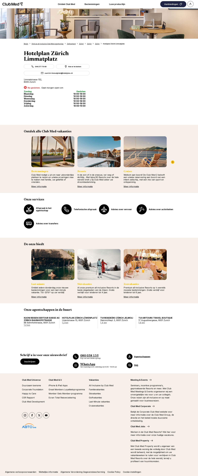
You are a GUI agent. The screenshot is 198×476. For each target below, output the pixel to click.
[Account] (190, 4)
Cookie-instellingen (132, 472)
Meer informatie (39, 186)
